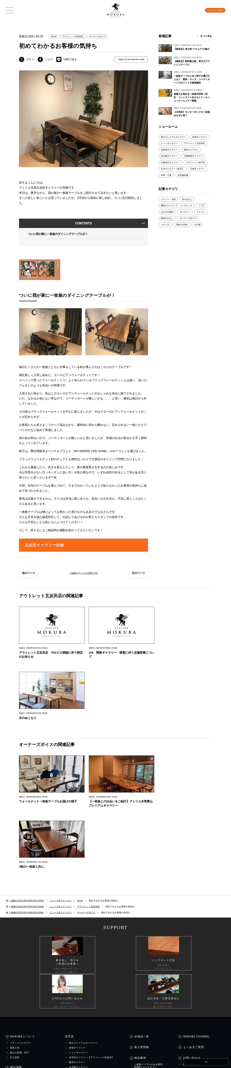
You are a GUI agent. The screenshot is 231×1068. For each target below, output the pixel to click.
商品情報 (16, 903)
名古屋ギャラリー (192, 156)
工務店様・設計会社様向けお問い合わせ (204, 913)
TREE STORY (182, 233)
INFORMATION (144, 920)
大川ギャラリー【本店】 (173, 176)
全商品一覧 (142, 872)
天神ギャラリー (200, 176)
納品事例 (140, 892)
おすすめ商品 (168, 220)
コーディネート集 (19, 934)
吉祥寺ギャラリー (199, 150)
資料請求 (187, 903)
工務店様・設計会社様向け (186, 998)
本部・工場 (166, 182)
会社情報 (133, 998)
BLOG (54, 36)
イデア (204, 213)
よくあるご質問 (193, 882)
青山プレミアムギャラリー (174, 137)
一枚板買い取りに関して (196, 918)
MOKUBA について (22, 872)
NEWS (137, 927)
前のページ (28, 575)
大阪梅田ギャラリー (171, 163)
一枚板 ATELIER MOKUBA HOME (130, 59)
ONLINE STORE (213, 10)
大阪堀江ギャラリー (198, 163)
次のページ (138, 575)
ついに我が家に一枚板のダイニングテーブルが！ (60, 234)
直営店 (69, 872)
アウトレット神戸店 (171, 169)
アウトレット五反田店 (74, 36)
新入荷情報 (142, 882)
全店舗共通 (184, 182)
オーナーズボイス (101, 36)
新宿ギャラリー (169, 143)
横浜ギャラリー (169, 156)
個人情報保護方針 (38, 998)
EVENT (138, 932)
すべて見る (206, 36)
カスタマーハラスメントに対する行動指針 (89, 998)
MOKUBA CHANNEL (196, 872)
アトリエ (203, 220)
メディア (165, 233)
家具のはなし (168, 226)
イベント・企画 (169, 207)
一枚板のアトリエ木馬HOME (83, 575)
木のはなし (188, 207)
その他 (199, 233)
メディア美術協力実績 (146, 941)
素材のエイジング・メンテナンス (178, 213)
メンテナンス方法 (19, 938)
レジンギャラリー (192, 143)
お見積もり (189, 908)
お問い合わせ (191, 892)
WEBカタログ (78, 937)
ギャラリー (186, 220)
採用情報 (153, 998)
